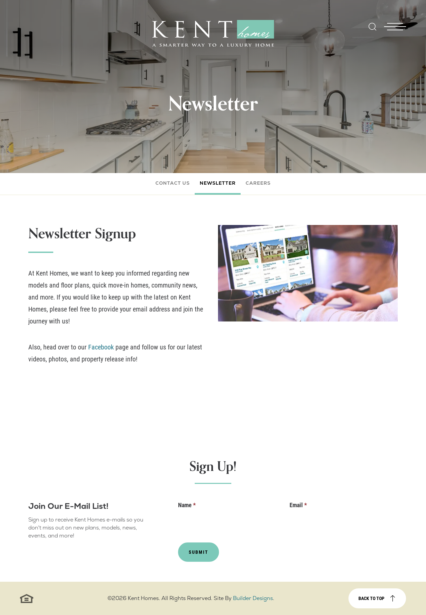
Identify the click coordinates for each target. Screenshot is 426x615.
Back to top (371, 598)
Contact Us (172, 183)
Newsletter (218, 183)
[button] (372, 31)
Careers (258, 183)
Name (187, 505)
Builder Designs (253, 598)
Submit (198, 552)
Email (298, 505)
